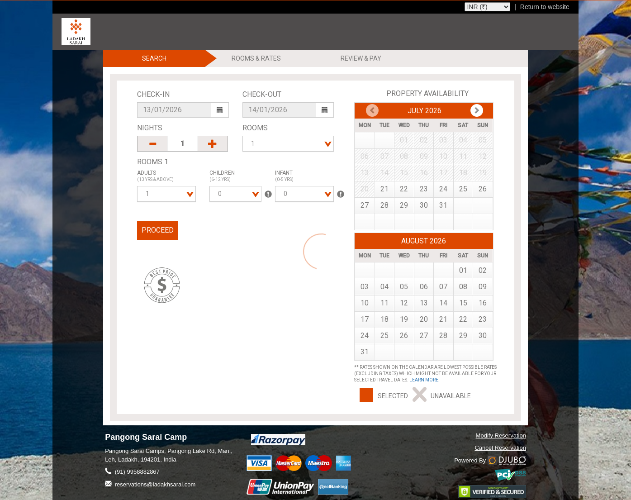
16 (483, 303)
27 (365, 205)
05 (404, 286)
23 (424, 189)
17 (365, 319)
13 (424, 303)
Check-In (153, 94)
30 (424, 205)
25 (463, 189)
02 (483, 270)
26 (483, 189)
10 (365, 303)
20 (424, 319)
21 (384, 189)
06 (424, 286)
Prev (476, 110)
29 (404, 205)
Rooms (255, 128)
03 (365, 286)
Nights (149, 128)
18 (384, 319)
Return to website (544, 6)
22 (404, 189)
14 (443, 303)
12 (404, 303)
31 (443, 205)
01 (463, 270)
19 (404, 319)
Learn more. (424, 379)
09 (483, 286)
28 (384, 205)
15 (463, 303)
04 (384, 286)
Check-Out (261, 94)
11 (384, 303)
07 (443, 286)
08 (463, 286)
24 (443, 189)
